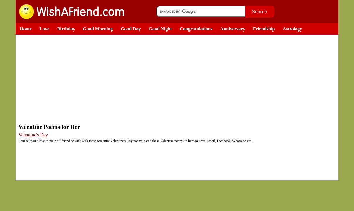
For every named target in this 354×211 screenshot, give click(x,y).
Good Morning (98, 28)
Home (26, 28)
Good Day (131, 28)
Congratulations (196, 28)
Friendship (264, 28)
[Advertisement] (178, 79)
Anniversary (232, 28)
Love (44, 28)
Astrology (292, 28)
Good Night (160, 28)
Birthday (66, 28)
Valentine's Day (33, 134)
